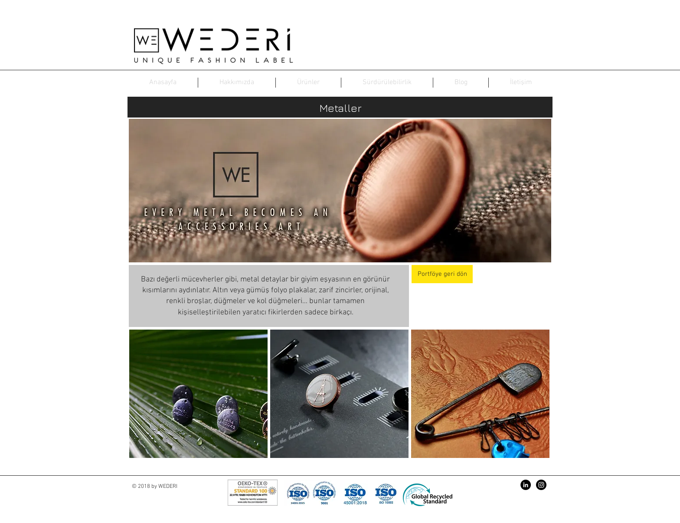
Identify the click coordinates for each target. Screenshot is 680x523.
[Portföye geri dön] (442, 274)
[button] (198, 393)
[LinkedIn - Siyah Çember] (525, 485)
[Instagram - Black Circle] (541, 485)
